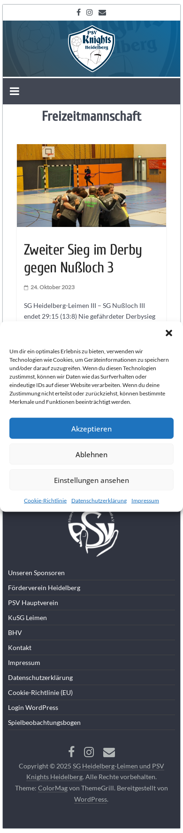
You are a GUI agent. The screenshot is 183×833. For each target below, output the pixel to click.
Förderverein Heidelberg (44, 588)
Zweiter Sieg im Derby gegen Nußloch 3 (83, 258)
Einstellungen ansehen (91, 479)
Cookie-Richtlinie (45, 500)
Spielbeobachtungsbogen (44, 722)
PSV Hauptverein (33, 602)
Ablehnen (91, 454)
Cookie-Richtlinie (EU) (40, 692)
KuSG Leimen (27, 617)
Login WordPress (33, 707)
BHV (15, 632)
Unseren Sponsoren (36, 573)
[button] (169, 333)
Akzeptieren (91, 428)
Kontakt (19, 647)
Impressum (145, 500)
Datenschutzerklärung (99, 500)
